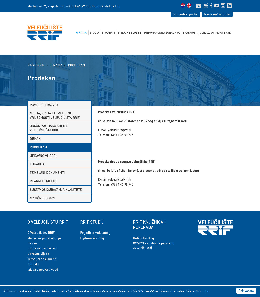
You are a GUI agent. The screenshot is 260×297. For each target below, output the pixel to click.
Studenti (108, 32)
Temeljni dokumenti (47, 172)
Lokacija (37, 164)
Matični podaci (42, 198)
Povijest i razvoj (44, 105)
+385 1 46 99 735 (78, 6)
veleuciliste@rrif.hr (106, 6)
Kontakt (33, 264)
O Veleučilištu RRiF (41, 232)
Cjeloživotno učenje (215, 32)
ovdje (205, 291)
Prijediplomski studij (95, 232)
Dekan (35, 138)
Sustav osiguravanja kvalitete (56, 189)
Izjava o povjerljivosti (42, 269)
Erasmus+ (190, 32)
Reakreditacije (43, 181)
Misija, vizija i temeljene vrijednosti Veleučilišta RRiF (55, 115)
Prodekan (76, 65)
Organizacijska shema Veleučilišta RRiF (49, 128)
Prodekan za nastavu (42, 248)
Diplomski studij (92, 238)
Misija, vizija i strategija (44, 238)
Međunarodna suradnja (162, 32)
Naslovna (36, 65)
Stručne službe (129, 32)
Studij (94, 32)
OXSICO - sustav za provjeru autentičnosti (153, 245)
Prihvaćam (246, 290)
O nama (81, 32)
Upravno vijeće (43, 155)
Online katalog (143, 238)
